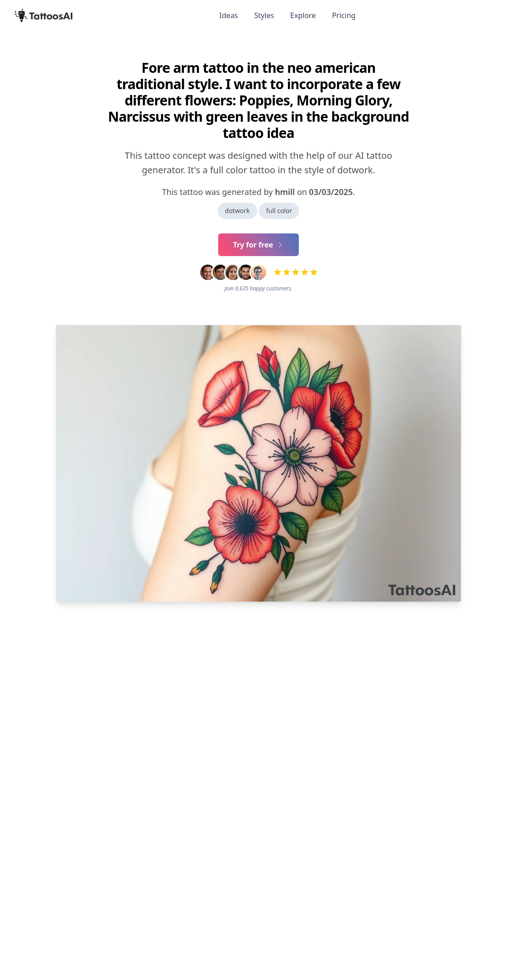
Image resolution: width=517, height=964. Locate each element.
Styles (264, 15)
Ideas (229, 15)
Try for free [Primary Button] (258, 245)
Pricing (343, 15)
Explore (303, 15)
